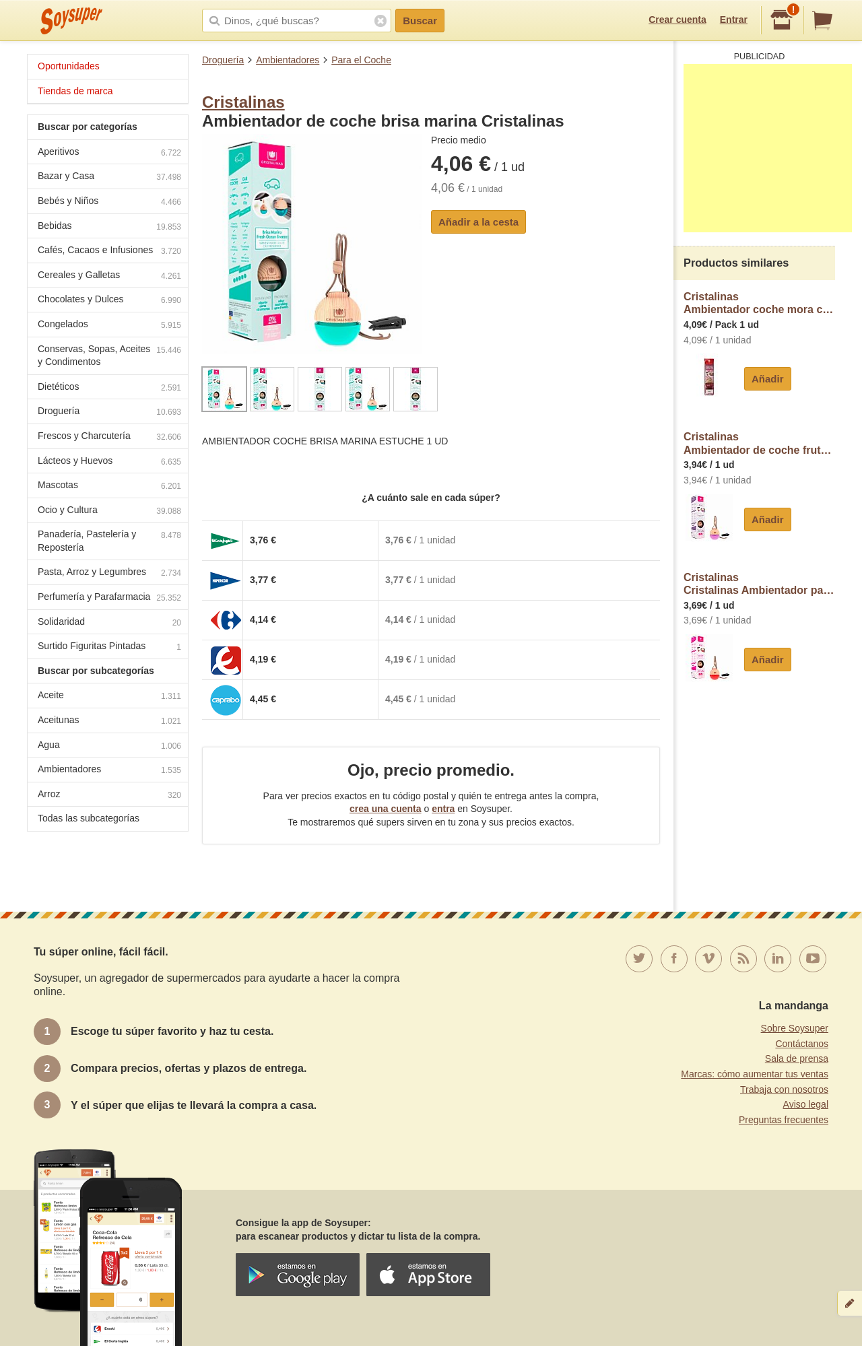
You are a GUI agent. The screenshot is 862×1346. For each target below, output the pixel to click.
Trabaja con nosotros (784, 1089)
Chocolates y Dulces (109, 301)
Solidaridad (109, 623)
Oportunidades (69, 66)
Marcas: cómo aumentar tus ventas (754, 1074)
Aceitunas (109, 721)
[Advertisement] (768, 148)
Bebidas (109, 227)
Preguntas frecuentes (783, 1119)
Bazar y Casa (109, 177)
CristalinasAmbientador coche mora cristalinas (759, 303)
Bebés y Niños (109, 202)
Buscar (420, 20)
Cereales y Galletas (109, 276)
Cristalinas (243, 102)
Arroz (109, 795)
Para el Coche (361, 60)
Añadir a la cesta (478, 222)
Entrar (734, 19)
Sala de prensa (796, 1058)
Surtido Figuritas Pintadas (109, 647)
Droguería (223, 60)
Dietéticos (109, 388)
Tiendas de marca (75, 91)
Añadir (768, 378)
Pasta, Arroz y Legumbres (109, 573)
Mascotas (109, 486)
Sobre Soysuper (794, 1028)
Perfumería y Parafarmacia (109, 598)
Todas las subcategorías (88, 818)
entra (443, 808)
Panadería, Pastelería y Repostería (109, 541)
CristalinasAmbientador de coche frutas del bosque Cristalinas (759, 443)
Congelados (109, 325)
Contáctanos (801, 1043)
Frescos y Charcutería (109, 437)
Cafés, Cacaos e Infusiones (109, 251)
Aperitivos (109, 153)
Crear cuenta (677, 19)
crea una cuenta (386, 808)
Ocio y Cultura (109, 511)
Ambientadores (287, 60)
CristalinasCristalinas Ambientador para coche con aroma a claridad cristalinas (759, 584)
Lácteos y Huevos (109, 462)
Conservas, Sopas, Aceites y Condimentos (109, 355)
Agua (109, 746)
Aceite (109, 696)
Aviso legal (805, 1104)
